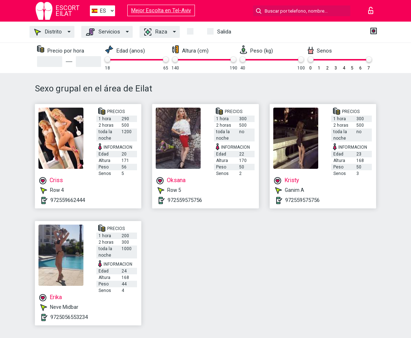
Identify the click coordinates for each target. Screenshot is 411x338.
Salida (224, 31)
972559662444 (67, 200)
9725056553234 (69, 317)
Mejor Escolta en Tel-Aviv (161, 10)
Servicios (103, 32)
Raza (155, 32)
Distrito (48, 32)
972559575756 (185, 200)
